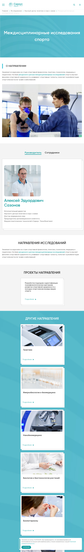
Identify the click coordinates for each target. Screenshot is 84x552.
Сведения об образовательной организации (42, 514)
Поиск (74, 5)
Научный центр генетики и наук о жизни (39, 11)
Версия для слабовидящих (42, 524)
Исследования (16, 11)
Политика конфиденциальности (42, 519)
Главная (5, 11)
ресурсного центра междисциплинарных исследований (42, 252)
